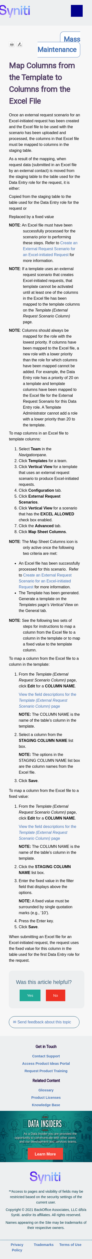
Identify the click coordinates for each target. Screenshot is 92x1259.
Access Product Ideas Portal (46, 1064)
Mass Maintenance (59, 44)
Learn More (45, 1154)
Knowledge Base (46, 1105)
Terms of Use (70, 1245)
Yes (30, 995)
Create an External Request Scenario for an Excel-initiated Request (50, 249)
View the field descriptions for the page (47, 700)
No (55, 995)
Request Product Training (46, 1071)
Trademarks (44, 1245)
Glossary (46, 1090)
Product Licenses (46, 1098)
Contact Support (46, 1056)
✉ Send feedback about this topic (42, 1022)
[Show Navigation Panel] (80, 11)
